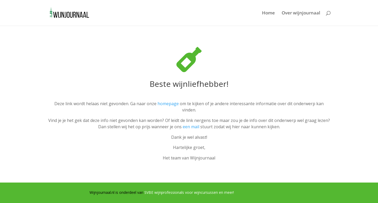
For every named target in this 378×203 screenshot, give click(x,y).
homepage (168, 103)
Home (268, 13)
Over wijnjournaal (301, 13)
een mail (191, 127)
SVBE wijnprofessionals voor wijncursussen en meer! (189, 192)
